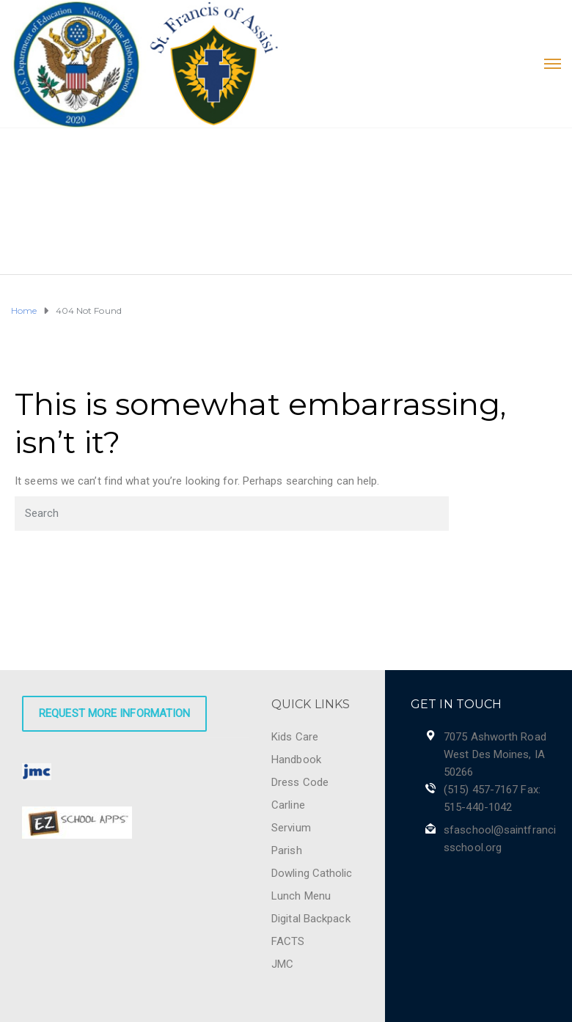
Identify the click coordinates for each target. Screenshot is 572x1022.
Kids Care (294, 736)
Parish (286, 850)
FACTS (288, 941)
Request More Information (114, 713)
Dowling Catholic (312, 873)
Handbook (296, 759)
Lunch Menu (301, 895)
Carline (288, 805)
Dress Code (300, 782)
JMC (282, 964)
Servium (291, 827)
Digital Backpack (311, 918)
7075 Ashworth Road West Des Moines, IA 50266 (495, 754)
